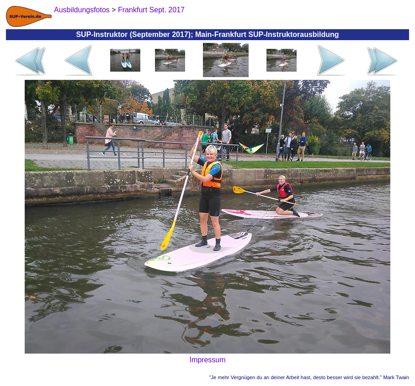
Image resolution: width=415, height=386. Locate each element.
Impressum (207, 360)
